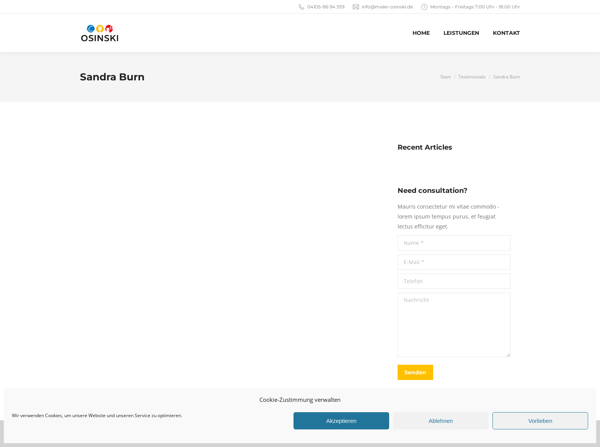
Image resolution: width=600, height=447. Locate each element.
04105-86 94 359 (321, 6)
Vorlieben (540, 421)
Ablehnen (441, 421)
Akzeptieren (341, 421)
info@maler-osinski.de (382, 6)
